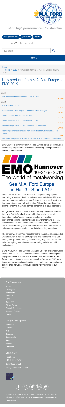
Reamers (9, 334)
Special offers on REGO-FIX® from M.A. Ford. (20, 121)
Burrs (8, 340)
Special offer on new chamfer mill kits (17, 116)
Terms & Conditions (13, 308)
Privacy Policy (11, 305)
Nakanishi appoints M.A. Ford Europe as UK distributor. (24, 126)
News (7, 70)
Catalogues (10, 289)
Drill (7, 331)
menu (32, 58)
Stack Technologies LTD (37, 397)
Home (4, 67)
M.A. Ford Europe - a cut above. (14, 105)
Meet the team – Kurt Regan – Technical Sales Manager (24, 111)
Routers (9, 343)
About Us (9, 296)
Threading (10, 346)
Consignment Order (11, 37)
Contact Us (10, 302)
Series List (10, 325)
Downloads (10, 293)
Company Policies (13, 311)
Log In (8, 314)
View (14, 43)
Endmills (9, 328)
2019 (15, 70)
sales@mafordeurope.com (17, 368)
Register (37, 37)
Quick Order (26, 37)
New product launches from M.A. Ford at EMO (20, 97)
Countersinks (11, 337)
